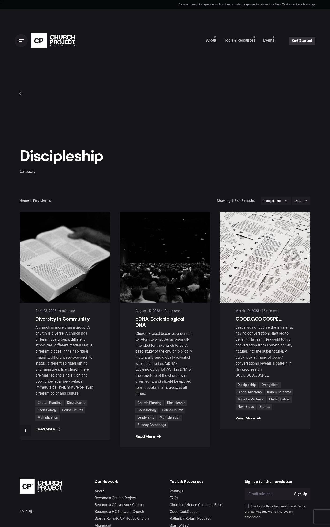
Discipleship (76, 403)
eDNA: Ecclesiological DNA (159, 321)
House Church (72, 410)
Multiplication (48, 417)
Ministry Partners (250, 399)
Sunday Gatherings (152, 425)
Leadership (146, 417)
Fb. (22, 511)
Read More (48, 429)
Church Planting (50, 403)
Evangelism (270, 385)
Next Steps (245, 407)
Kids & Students (279, 392)
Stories (264, 407)
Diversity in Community (62, 318)
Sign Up (300, 494)
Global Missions (249, 392)
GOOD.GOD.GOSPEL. (259, 318)
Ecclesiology (47, 410)
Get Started (302, 40)
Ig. (31, 511)
